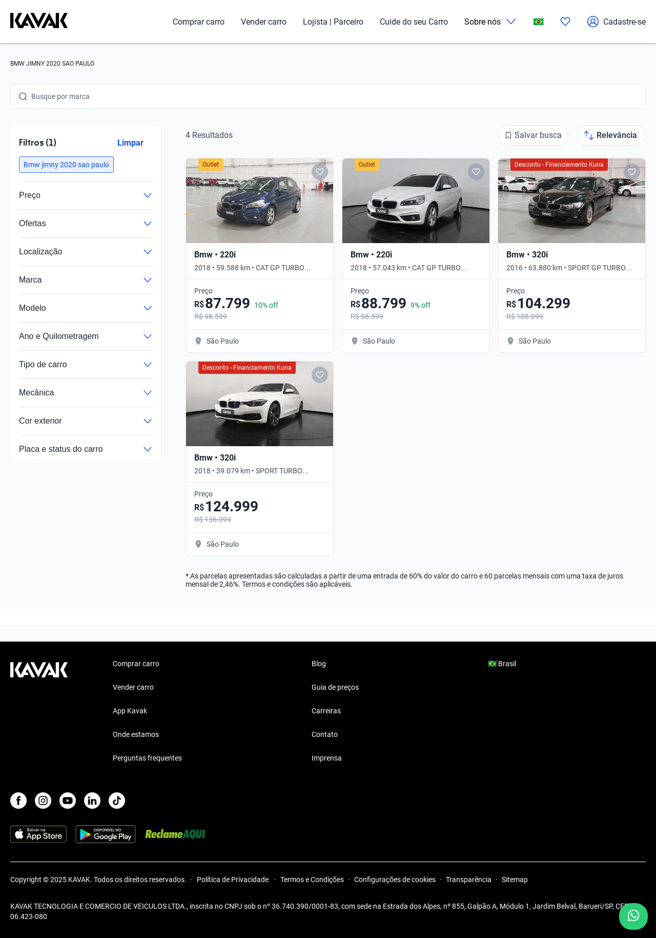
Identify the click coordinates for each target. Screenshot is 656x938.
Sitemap (515, 879)
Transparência (468, 879)
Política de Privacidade (233, 879)
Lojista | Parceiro (333, 22)
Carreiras (326, 711)
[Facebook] (18, 800)
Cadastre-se (616, 21)
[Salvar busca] (533, 135)
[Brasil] (539, 22)
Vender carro (263, 22)
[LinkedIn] (92, 800)
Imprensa (327, 758)
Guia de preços (335, 687)
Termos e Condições (312, 879)
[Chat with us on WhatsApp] (633, 916)
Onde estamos (136, 734)
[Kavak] (39, 21)
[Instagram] (43, 800)
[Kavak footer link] (39, 712)
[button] (66, 164)
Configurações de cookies (395, 879)
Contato (325, 734)
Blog (319, 664)
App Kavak (130, 711)
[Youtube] (67, 800)
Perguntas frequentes (147, 758)
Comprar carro (198, 22)
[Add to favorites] (320, 172)
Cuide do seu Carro (414, 22)
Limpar (130, 143)
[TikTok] (117, 800)
